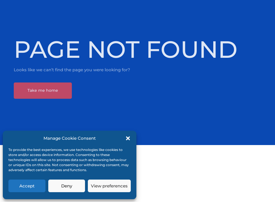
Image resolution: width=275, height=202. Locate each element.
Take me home (42, 90)
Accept (27, 186)
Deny (66, 186)
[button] (128, 138)
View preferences (109, 186)
